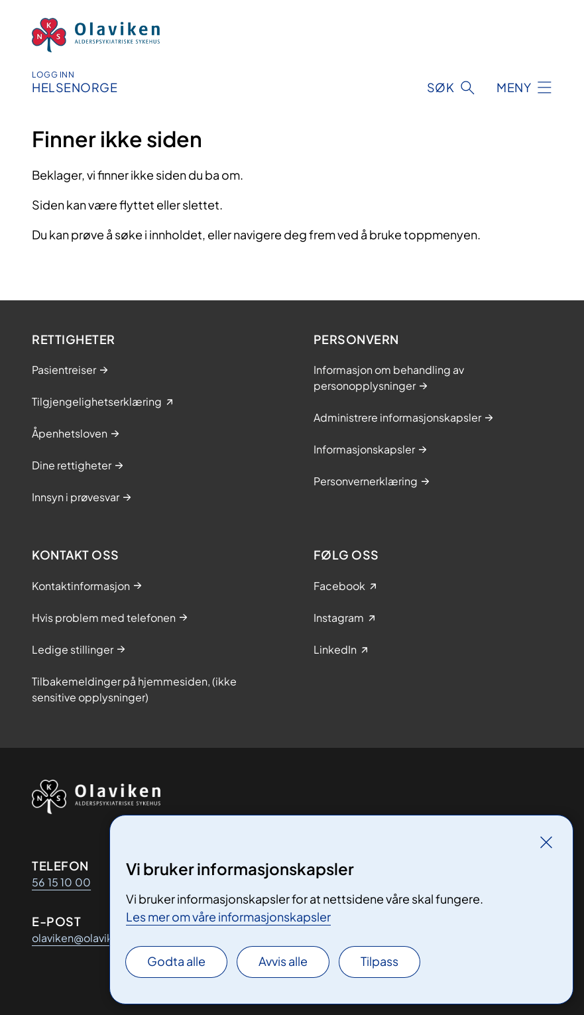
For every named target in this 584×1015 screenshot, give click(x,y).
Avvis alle (283, 961)
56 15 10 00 (61, 882)
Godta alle (176, 961)
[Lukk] (546, 842)
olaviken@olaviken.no (86, 938)
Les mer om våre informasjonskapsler (228, 916)
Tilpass (379, 961)
